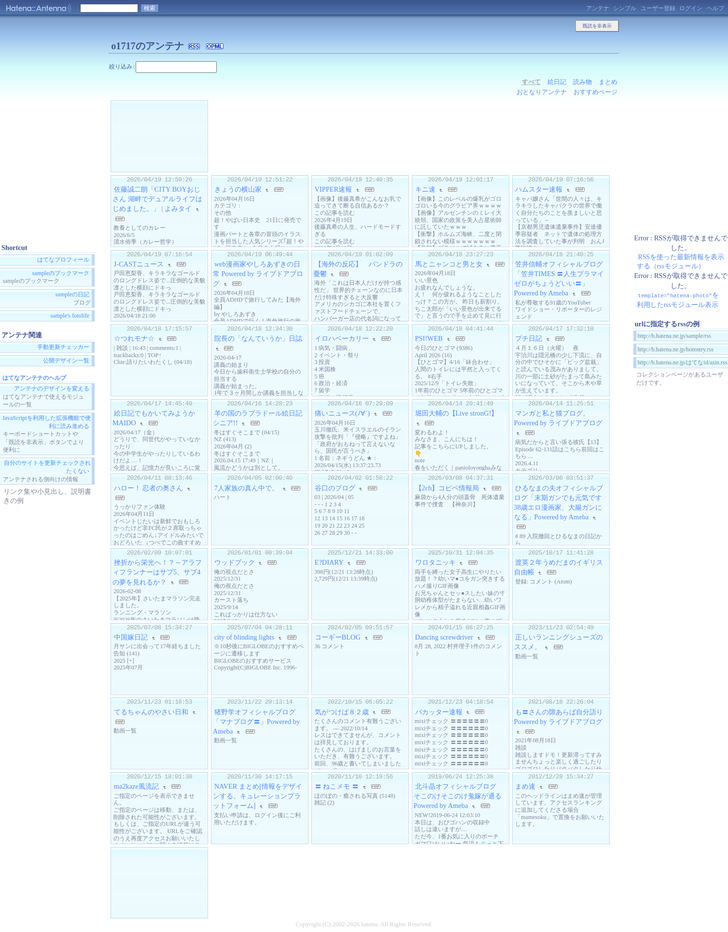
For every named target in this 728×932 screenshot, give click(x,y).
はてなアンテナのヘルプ (34, 378)
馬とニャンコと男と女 (449, 264)
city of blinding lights (244, 637)
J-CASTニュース (139, 264)
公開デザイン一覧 (66, 360)
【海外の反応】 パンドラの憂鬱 (358, 269)
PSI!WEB (429, 338)
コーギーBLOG (338, 637)
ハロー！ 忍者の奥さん (148, 488)
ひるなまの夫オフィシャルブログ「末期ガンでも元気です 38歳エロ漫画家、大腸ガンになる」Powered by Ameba (561, 502)
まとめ (608, 81)
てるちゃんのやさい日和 (151, 711)
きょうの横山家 (238, 189)
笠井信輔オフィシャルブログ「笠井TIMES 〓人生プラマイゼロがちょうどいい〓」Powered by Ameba (559, 278)
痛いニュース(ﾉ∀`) (342, 413)
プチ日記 (528, 338)
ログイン (690, 8)
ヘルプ (715, 8)
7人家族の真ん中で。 (246, 488)
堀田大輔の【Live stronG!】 (456, 413)
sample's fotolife (69, 316)
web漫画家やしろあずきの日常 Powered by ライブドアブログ (258, 273)
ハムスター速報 (538, 189)
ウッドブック (234, 562)
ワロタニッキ (435, 562)
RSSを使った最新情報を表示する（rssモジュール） (680, 261)
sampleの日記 (73, 294)
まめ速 (525, 786)
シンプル (624, 8)
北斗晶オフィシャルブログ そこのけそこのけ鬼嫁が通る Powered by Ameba (461, 795)
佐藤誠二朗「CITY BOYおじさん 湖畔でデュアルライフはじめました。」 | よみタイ (157, 198)
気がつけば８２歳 (342, 711)
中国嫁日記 (131, 637)
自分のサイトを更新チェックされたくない (47, 467)
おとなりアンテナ (542, 92)
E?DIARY (329, 562)
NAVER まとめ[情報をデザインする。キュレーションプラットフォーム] (257, 795)
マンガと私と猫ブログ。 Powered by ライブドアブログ (558, 418)
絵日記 (556, 81)
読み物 (582, 81)
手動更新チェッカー (63, 347)
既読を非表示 (597, 25)
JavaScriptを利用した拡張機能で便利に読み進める (46, 422)
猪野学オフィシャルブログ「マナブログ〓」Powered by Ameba (256, 721)
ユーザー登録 (658, 8)
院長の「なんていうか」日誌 (258, 338)
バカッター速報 (438, 711)
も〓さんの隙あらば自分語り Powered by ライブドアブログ (558, 716)
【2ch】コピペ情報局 (447, 488)
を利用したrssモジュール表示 (678, 300)
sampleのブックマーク (61, 273)
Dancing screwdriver (444, 637)
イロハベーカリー (342, 338)
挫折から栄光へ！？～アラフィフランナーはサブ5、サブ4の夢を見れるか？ (157, 571)
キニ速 (425, 189)
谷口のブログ (335, 488)
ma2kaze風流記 (136, 786)
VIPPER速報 (333, 189)
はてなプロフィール (63, 259)
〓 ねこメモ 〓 (337, 786)
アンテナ (597, 8)
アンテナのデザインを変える (51, 389)
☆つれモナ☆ (134, 338)
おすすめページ (595, 92)
